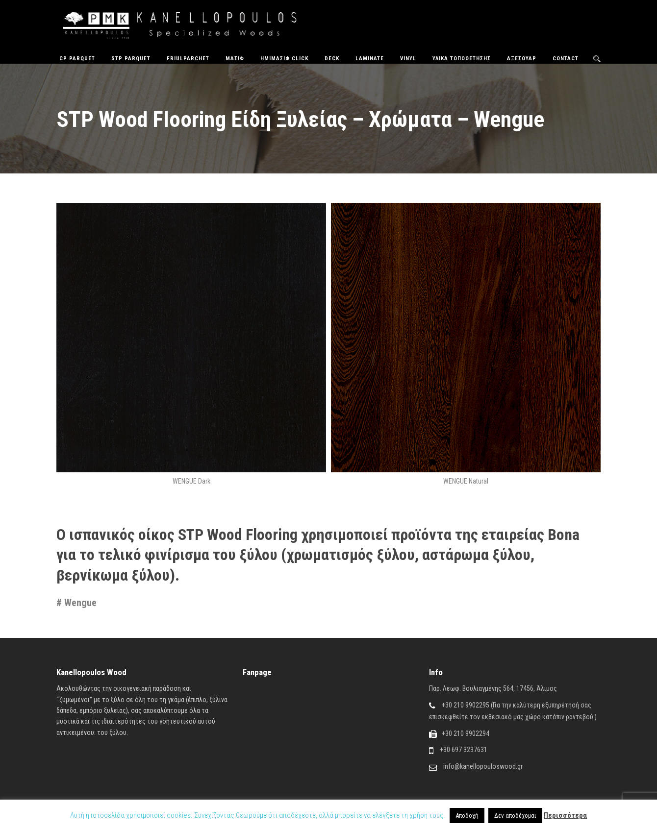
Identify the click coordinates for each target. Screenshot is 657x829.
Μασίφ (235, 58)
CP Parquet (77, 58)
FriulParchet (188, 58)
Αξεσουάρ (521, 58)
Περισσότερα (565, 815)
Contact (566, 58)
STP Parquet (131, 58)
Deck (332, 58)
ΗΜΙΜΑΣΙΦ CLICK (284, 58)
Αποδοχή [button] (467, 815)
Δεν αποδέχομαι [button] (515, 815)
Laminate (369, 58)
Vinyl (408, 58)
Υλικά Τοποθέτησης (461, 58)
